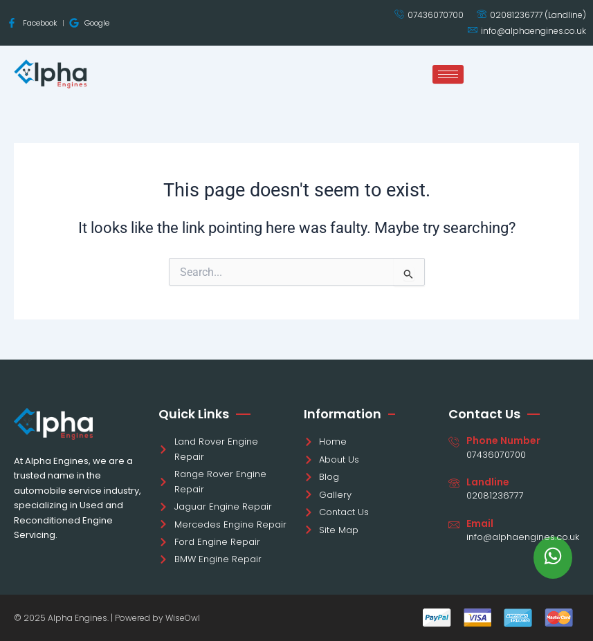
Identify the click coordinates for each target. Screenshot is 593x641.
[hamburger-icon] (448, 74)
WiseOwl (182, 618)
